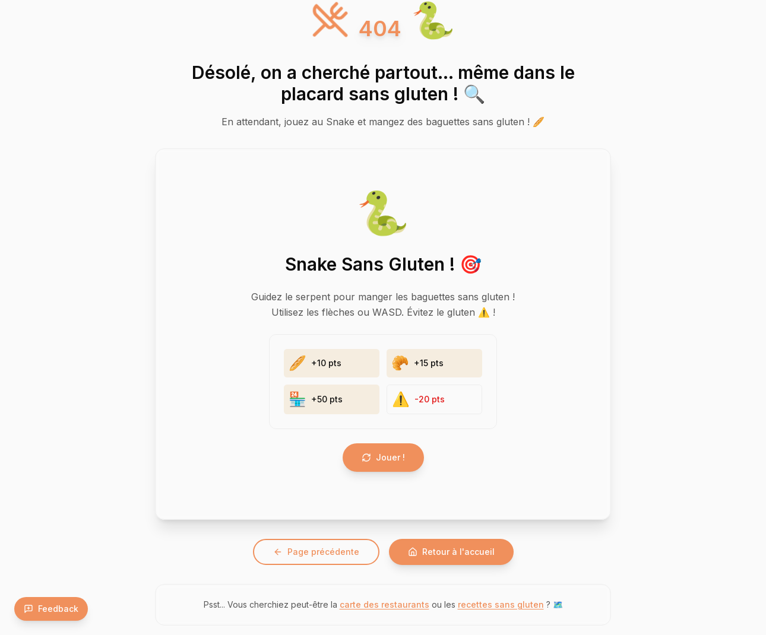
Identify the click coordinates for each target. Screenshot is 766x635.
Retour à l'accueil (451, 552)
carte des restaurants (384, 604)
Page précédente (316, 552)
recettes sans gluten (501, 604)
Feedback (51, 609)
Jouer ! (383, 457)
